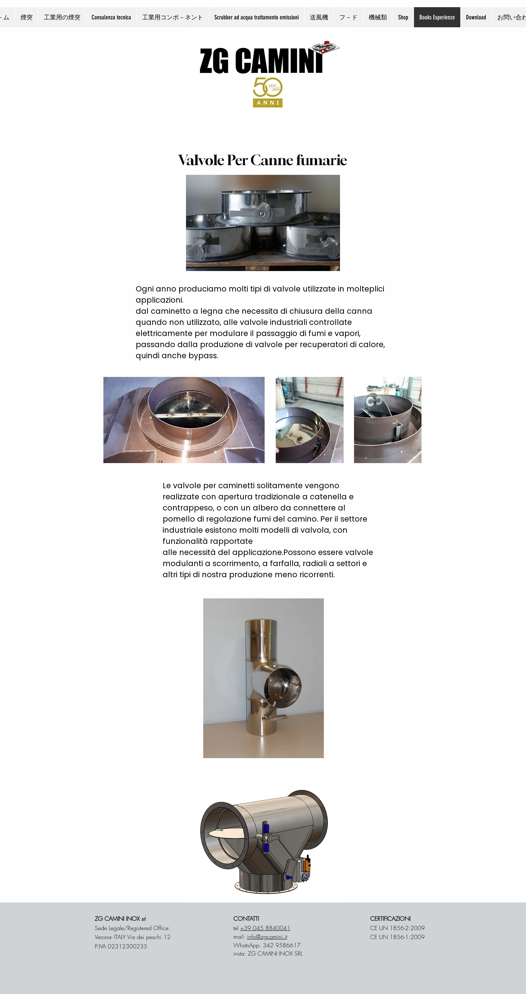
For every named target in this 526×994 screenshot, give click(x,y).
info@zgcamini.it (267, 937)
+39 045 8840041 (265, 928)
